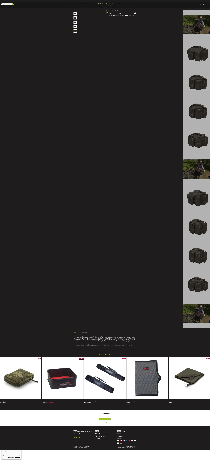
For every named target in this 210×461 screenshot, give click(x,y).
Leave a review (98, 439)
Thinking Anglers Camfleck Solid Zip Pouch (51, 401)
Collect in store (98, 433)
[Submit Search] (13, 4)
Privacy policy (119, 434)
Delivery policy (119, 436)
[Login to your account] (200, 4)
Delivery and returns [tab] (84, 332)
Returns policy (119, 438)
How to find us (98, 434)
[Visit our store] (203, 4)
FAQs (96, 441)
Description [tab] (76, 332)
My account (97, 438)
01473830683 (77, 433)
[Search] (7, 4)
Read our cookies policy (16, 455)
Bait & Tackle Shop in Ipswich (100, 436)
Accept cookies (11, 457)
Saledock (85, 447)
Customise (17, 457)
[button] (205, 4)
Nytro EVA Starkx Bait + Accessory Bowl (92, 401)
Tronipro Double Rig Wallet (174, 401)
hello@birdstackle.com (80, 434)
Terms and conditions (121, 431)
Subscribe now (105, 419)
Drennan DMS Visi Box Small (6, 401)
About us (97, 431)
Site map (87, 446)
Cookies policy (119, 433)
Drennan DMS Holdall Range (132, 401)
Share (75, 348)
